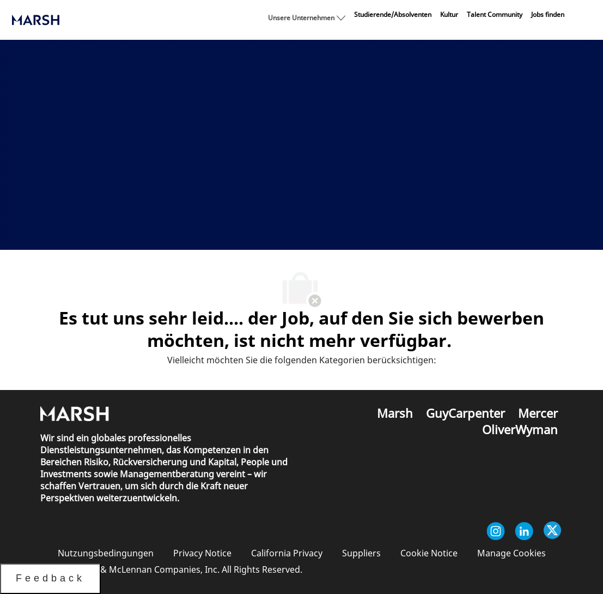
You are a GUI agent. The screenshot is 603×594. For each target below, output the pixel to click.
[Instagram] (496, 531)
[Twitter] (552, 531)
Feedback (50, 578)
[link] (392, 15)
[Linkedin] (524, 531)
